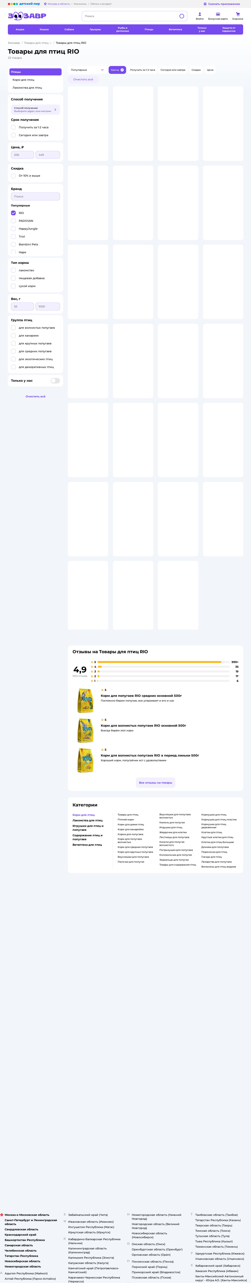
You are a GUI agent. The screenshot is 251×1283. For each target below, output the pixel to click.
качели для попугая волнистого (171, 945)
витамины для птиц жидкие (218, 967)
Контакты (120, 1055)
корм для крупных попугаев (135, 953)
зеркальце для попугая (174, 960)
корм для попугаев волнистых (130, 942)
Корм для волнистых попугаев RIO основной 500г (143, 827)
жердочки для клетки (173, 933)
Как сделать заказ (82, 1022)
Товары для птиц (36, 43)
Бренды (162, 1051)
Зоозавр (14, 43)
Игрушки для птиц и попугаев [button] (88, 929)
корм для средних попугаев (135, 948)
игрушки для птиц (170, 928)
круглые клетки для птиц (217, 938)
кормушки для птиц (213, 915)
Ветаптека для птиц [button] (87, 946)
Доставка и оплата (82, 1026)
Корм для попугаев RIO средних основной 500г (141, 797)
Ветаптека (206, 1045)
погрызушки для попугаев (176, 951)
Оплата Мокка (166, 1037)
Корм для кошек (210, 1022)
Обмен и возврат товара (86, 1031)
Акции (161, 1042)
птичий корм (126, 920)
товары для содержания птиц (177, 965)
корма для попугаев (130, 935)
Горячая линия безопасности (132, 1045)
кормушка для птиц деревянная (213, 927)
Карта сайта (78, 1070)
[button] (87, 70)
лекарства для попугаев (216, 962)
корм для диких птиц (131, 925)
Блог (160, 1061)
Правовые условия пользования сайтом (58, 1087)
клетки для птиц (211, 933)
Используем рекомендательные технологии (36, 1090)
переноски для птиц (214, 953)
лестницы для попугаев (174, 938)
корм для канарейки (131, 930)
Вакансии (120, 1050)
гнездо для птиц (211, 958)
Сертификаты (79, 1061)
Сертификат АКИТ (82, 1056)
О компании (121, 1017)
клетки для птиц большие (217, 943)
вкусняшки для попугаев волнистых (175, 917)
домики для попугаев (215, 948)
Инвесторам (122, 1026)
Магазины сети (166, 1066)
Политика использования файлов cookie (87, 1050)
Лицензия (77, 1017)
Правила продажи (82, 1036)
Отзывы (162, 1056)
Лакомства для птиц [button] (88, 921)
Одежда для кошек (212, 1026)
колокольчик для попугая (175, 956)
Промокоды (164, 1047)
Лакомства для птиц (27, 87)
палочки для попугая (131, 962)
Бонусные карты (167, 1017)
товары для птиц (128, 915)
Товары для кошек (211, 1017)
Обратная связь (81, 1066)
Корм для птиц (23, 80)
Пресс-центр (122, 1031)
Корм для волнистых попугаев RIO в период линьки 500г (150, 856)
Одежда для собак (211, 1040)
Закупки (119, 1036)
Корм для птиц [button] (84, 916)
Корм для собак (210, 1036)
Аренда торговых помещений (132, 1040)
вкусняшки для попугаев (133, 958)
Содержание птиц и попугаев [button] (88, 938)
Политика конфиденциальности (85, 1042)
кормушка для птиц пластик (219, 920)
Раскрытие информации (129, 1022)
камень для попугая (172, 923)
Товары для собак (211, 1031)
